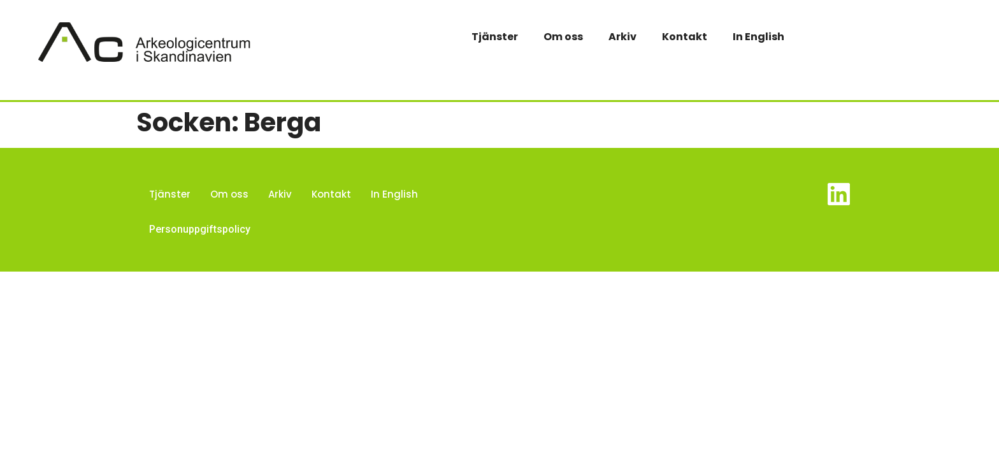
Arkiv (622, 36)
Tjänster (494, 36)
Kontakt (684, 36)
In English (758, 36)
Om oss (563, 36)
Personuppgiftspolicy (199, 229)
